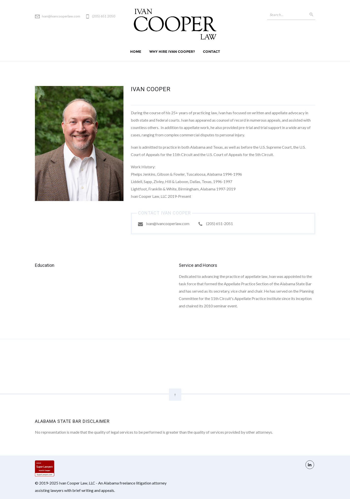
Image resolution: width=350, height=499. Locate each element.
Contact (211, 52)
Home (135, 52)
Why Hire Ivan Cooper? (172, 52)
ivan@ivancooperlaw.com (61, 16)
